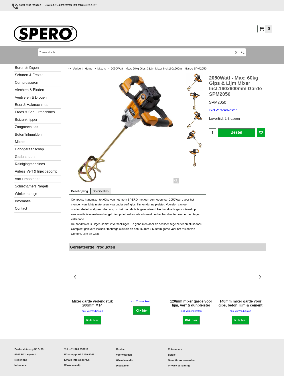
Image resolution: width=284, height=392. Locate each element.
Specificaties (101, 191)
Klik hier (92, 320)
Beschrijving (79, 191)
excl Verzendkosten (223, 110)
